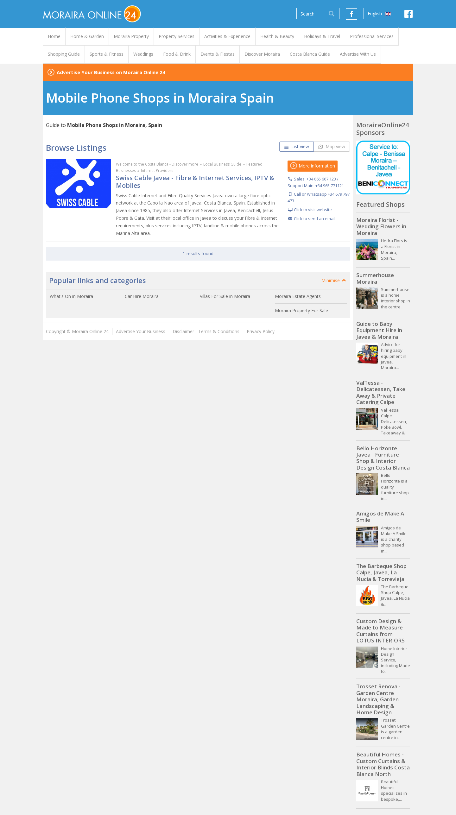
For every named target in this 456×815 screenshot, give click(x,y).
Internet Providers (157, 170)
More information (312, 166)
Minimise (334, 280)
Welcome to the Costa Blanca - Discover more (157, 164)
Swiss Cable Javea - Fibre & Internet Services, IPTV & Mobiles (195, 182)
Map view (331, 146)
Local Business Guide (222, 164)
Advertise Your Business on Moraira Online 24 (111, 72)
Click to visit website (313, 209)
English (379, 13)
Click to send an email (314, 218)
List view (296, 146)
